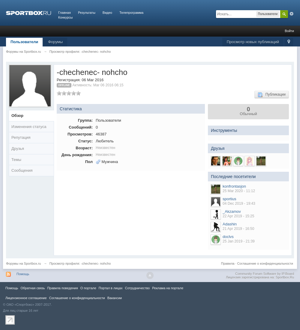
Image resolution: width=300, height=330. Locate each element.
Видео (107, 12)
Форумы (55, 42)
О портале (88, 288)
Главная (64, 12)
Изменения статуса (28, 126)
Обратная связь (32, 288)
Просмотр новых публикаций (253, 42)
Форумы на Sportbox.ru (23, 263)
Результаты (86, 12)
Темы (16, 159)
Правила (228, 263)
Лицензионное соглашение (26, 298)
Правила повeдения (62, 288)
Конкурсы (65, 17)
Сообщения (22, 170)
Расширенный (291, 13)
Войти (289, 31)
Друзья (17, 148)
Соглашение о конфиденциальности (265, 263)
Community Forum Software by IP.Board (264, 273)
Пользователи (24, 42)
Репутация (21, 137)
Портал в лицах (111, 288)
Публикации (272, 94)
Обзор (17, 115)
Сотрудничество (137, 288)
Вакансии (114, 298)
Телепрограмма (131, 12)
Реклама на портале (167, 288)
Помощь (22, 274)
